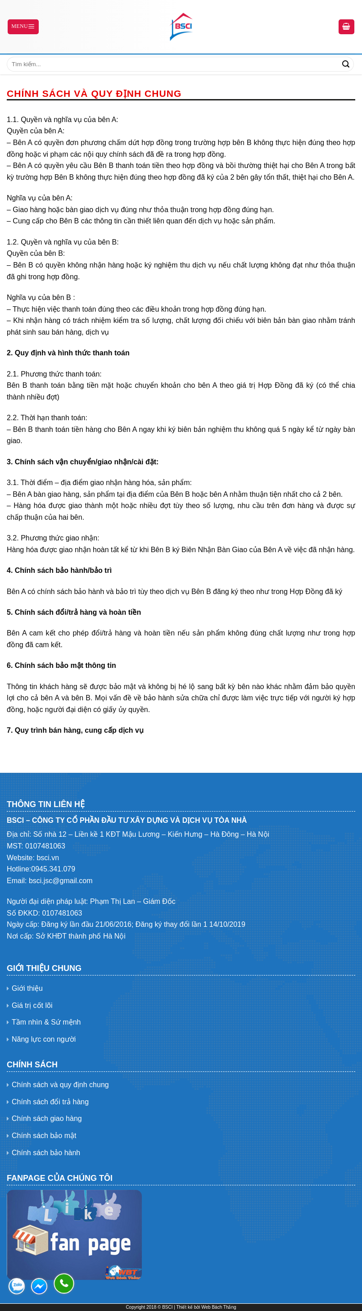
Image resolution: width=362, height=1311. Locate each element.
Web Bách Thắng (218, 1307)
